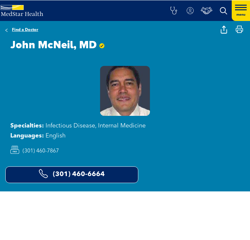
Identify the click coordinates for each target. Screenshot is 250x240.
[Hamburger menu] (241, 10)
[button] (173, 10)
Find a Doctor (25, 30)
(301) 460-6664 (72, 173)
